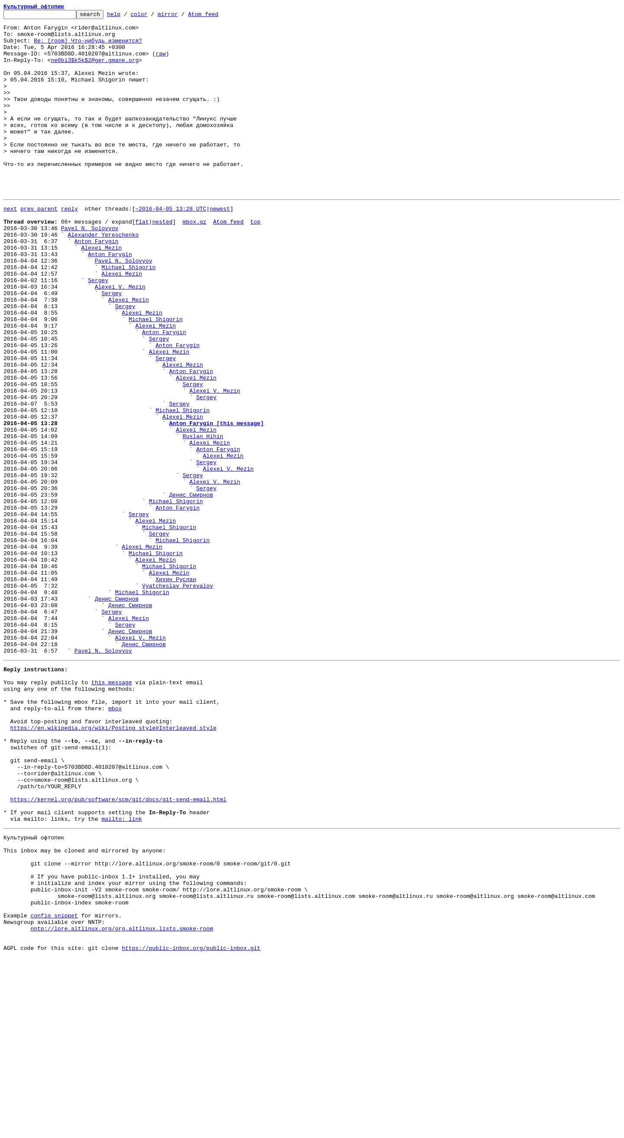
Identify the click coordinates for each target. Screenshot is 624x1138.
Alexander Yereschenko (103, 277)
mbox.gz (194, 262)
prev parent (39, 246)
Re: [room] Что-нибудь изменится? (88, 47)
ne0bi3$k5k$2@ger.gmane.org (95, 70)
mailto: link (121, 976)
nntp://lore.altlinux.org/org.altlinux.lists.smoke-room (121, 1105)
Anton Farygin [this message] (216, 503)
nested (162, 262)
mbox (115, 843)
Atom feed (217, 16)
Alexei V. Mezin (120, 340)
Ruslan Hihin (202, 519)
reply (69, 246)
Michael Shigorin (128, 316)
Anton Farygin (96, 285)
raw (161, 62)
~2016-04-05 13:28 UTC (170, 246)
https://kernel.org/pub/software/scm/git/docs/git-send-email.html (118, 952)
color (152, 16)
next (10, 246)
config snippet (54, 1089)
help (127, 16)
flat (142, 262)
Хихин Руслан (176, 691)
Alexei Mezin (101, 293)
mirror (181, 16)
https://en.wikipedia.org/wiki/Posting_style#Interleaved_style (113, 867)
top (255, 262)
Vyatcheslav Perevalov (177, 698)
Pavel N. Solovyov (90, 269)
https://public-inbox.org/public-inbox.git (191, 1128)
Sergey (98, 332)
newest (220, 246)
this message (111, 812)
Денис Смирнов (191, 589)
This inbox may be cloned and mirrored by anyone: (84, 1011)
